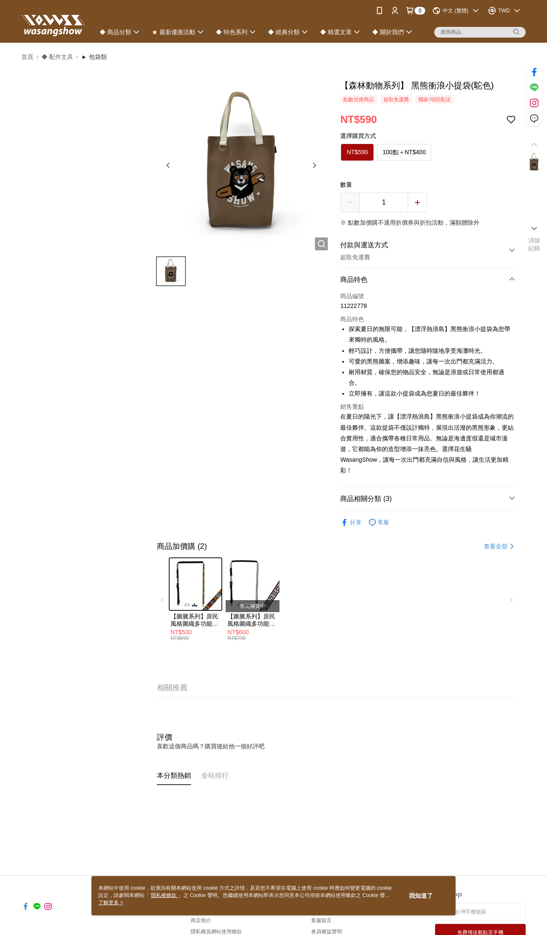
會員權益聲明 (326, 932)
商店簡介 (201, 920)
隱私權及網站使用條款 (216, 932)
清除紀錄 (534, 244)
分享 (351, 522)
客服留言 (321, 920)
